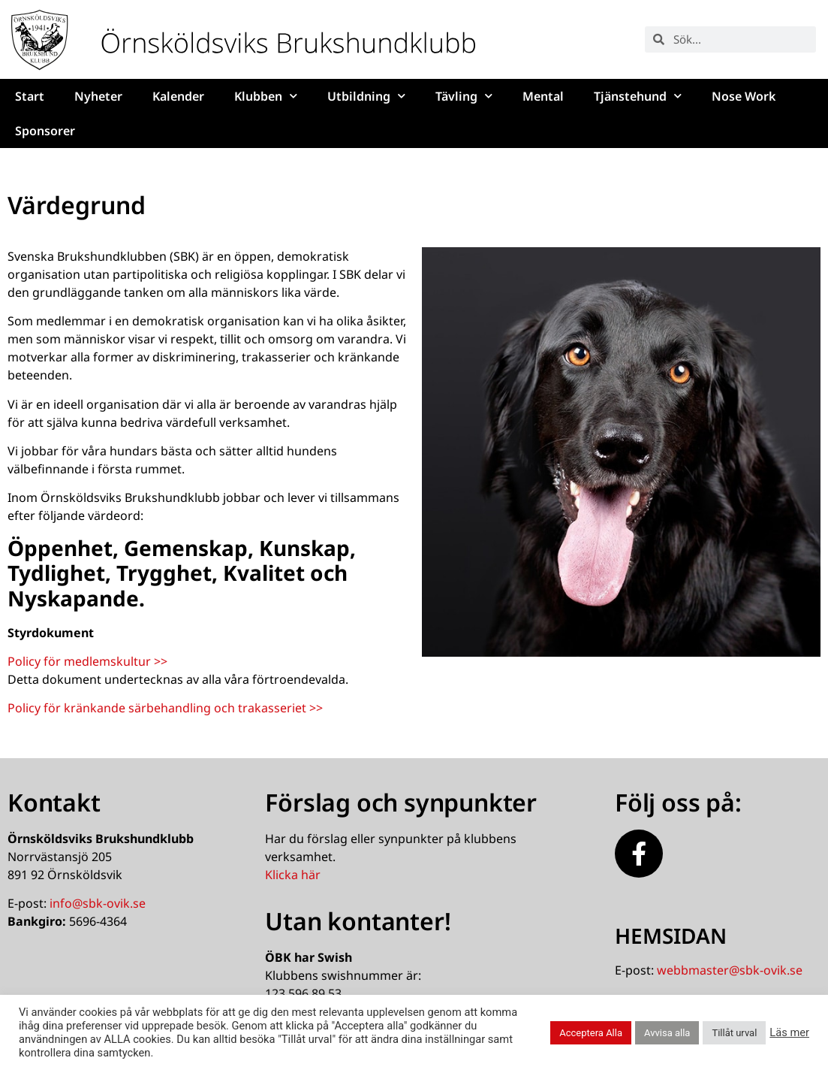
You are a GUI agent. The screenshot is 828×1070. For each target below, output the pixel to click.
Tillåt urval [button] (734, 1032)
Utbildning (366, 95)
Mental (543, 96)
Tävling (463, 95)
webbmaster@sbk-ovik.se (729, 970)
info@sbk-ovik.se (98, 903)
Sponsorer (45, 130)
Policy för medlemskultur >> (87, 661)
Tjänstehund (638, 95)
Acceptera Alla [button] (590, 1032)
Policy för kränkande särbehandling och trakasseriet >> (165, 708)
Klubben (265, 95)
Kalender (178, 96)
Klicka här (293, 874)
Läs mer (789, 1032)
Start (29, 96)
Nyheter (98, 96)
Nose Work (743, 96)
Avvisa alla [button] (667, 1032)
